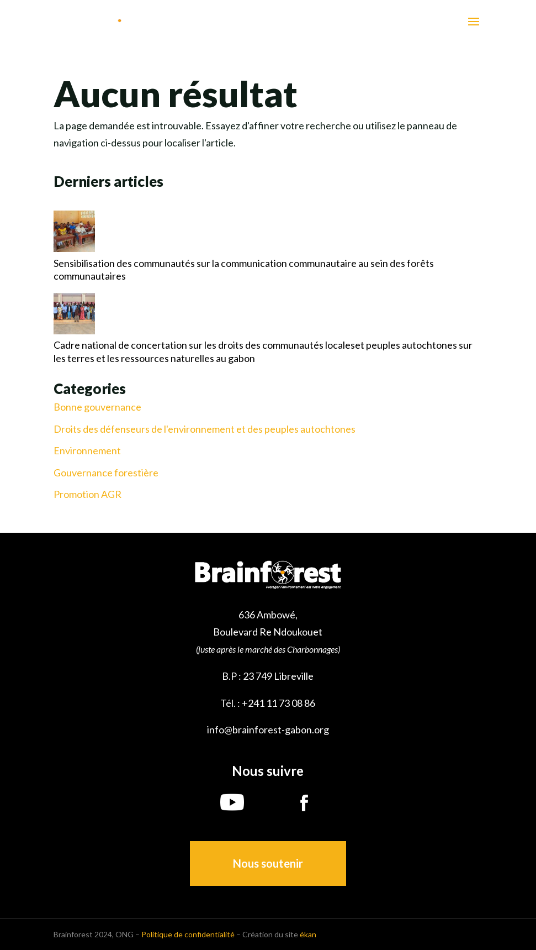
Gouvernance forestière (106, 473)
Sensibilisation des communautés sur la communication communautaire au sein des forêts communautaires (244, 269)
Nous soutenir (268, 863)
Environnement (87, 450)
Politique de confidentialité (188, 934)
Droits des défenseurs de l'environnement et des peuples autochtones (204, 429)
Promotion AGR (87, 494)
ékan (308, 934)
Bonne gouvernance (97, 407)
